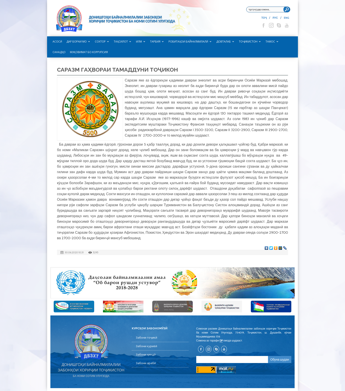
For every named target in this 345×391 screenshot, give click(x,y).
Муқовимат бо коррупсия (89, 52)
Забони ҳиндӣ (146, 354)
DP (221, 340)
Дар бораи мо (76, 41)
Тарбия (155, 41)
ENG (286, 17)
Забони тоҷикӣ (146, 337)
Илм (139, 41)
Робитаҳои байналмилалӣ (188, 41)
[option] (172, 282)
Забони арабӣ (146, 363)
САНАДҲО (59, 52)
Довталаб (223, 41)
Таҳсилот (121, 41)
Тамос (270, 41)
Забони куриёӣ (146, 346)
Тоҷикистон (248, 41)
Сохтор (100, 41)
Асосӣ (57, 41)
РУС (275, 17)
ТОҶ (264, 17)
